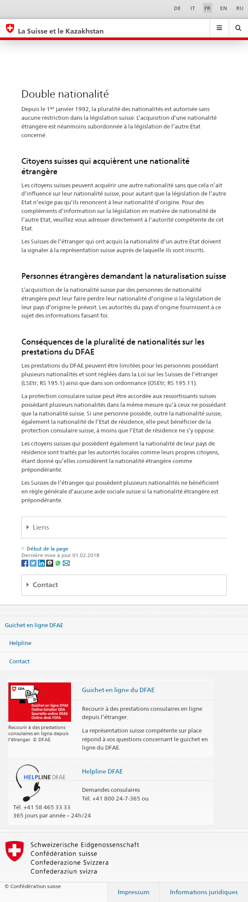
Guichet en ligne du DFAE (118, 689)
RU (240, 8)
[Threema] (50, 562)
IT (192, 8)
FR (207, 8)
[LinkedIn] (42, 562)
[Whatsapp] (58, 562)
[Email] (66, 562)
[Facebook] (25, 562)
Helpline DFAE (102, 771)
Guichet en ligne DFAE (34, 624)
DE (177, 8)
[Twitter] (34, 562)
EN (223, 8)
